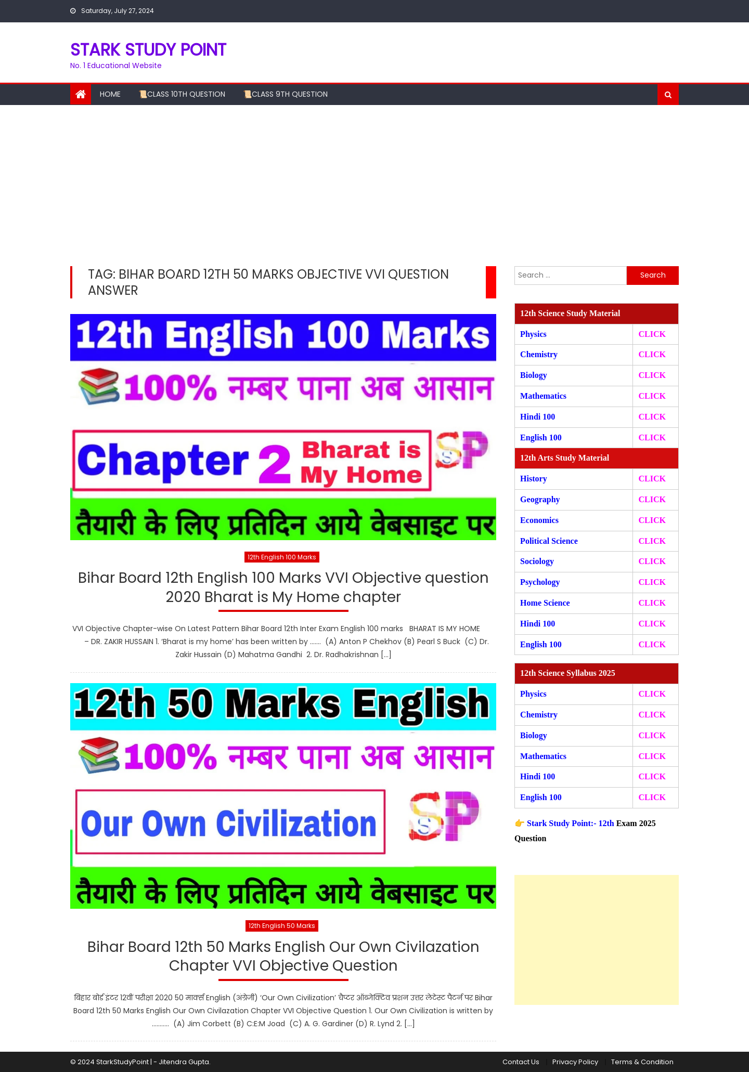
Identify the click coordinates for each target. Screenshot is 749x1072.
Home (110, 94)
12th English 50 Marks (282, 925)
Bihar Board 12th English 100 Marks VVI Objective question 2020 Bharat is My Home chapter (283, 588)
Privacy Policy (575, 1062)
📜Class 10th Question (181, 94)
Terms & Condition (642, 1062)
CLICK (651, 395)
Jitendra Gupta (184, 1062)
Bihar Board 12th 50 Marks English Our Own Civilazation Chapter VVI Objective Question (283, 957)
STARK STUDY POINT (148, 49)
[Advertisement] (374, 183)
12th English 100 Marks (282, 557)
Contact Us (520, 1062)
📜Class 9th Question (285, 94)
